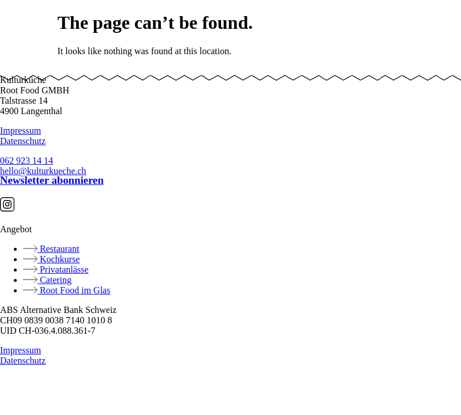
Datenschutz (23, 141)
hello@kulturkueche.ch (43, 171)
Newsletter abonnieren (52, 180)
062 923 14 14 (26, 160)
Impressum (20, 130)
